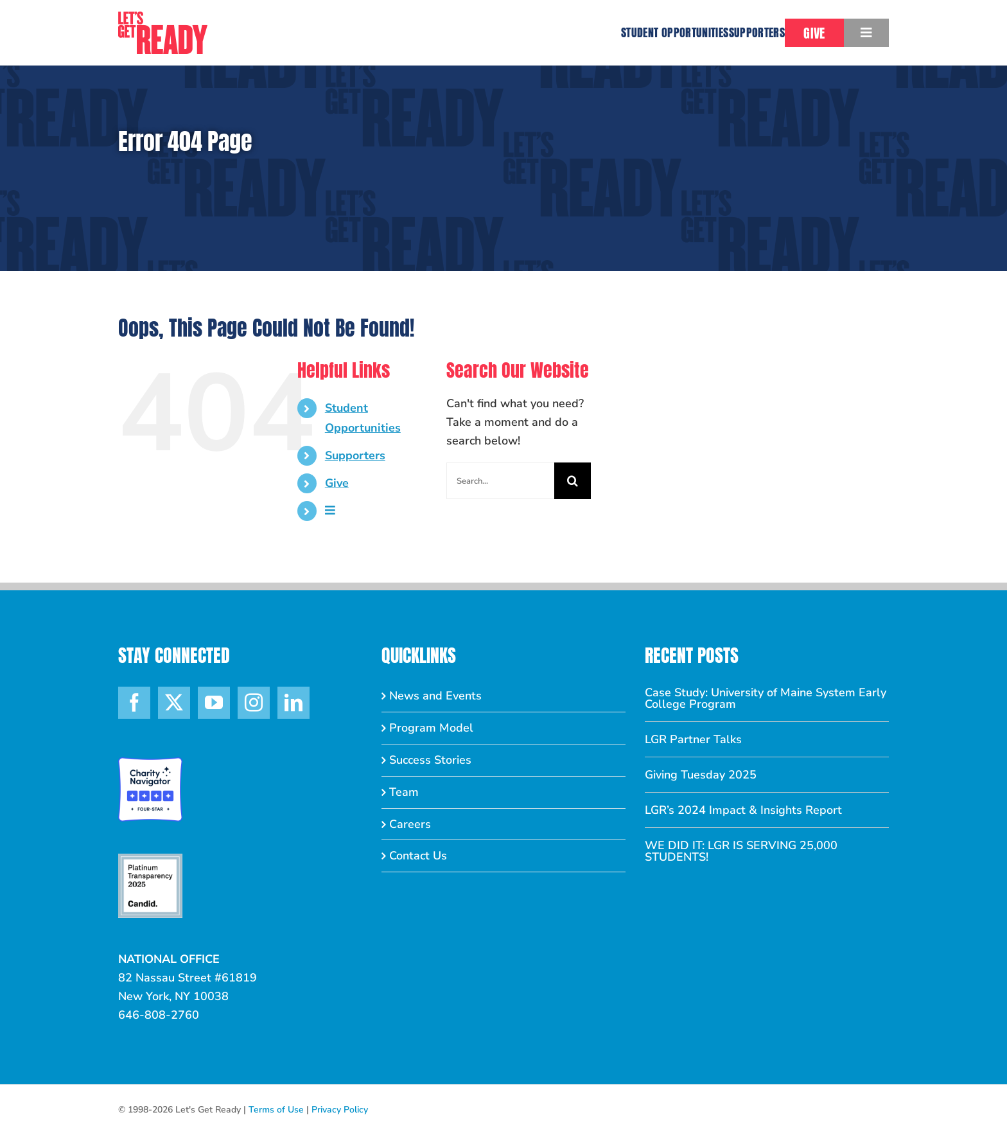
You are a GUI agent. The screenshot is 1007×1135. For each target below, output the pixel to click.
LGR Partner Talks (693, 739)
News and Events (435, 695)
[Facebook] (134, 703)
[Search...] (500, 480)
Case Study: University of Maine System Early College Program (765, 698)
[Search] (572, 480)
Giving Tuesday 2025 (701, 774)
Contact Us (418, 855)
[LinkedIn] (293, 703)
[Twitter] (174, 703)
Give (337, 483)
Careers (410, 824)
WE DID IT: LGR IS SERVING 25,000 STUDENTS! (741, 851)
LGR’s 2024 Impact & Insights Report (743, 810)
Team (404, 792)
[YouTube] (214, 703)
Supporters (355, 455)
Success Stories (430, 760)
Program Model (431, 727)
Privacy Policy (339, 1110)
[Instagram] (254, 703)
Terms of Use (276, 1110)
